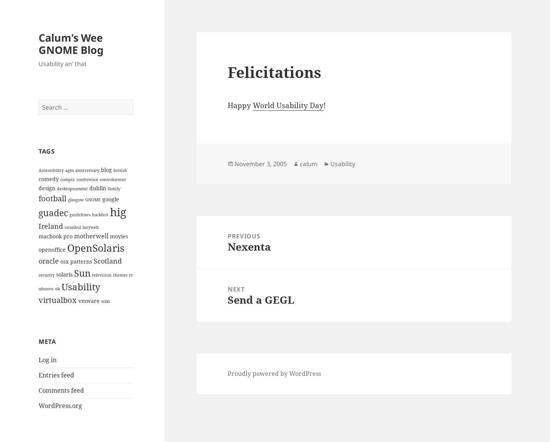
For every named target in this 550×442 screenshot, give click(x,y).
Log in (48, 360)
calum (308, 164)
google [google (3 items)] (110, 199)
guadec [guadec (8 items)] (53, 213)
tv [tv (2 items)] (131, 275)
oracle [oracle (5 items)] (49, 261)
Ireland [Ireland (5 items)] (51, 226)
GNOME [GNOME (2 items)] (93, 199)
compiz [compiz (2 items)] (67, 179)
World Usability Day (288, 105)
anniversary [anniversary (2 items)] (87, 170)
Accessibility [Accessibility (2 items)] (51, 170)
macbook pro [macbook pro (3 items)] (56, 236)
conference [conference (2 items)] (87, 179)
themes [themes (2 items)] (120, 275)
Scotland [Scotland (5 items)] (108, 261)
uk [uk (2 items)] (57, 288)
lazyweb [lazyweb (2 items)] (90, 227)
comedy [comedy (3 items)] (49, 179)
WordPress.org (60, 406)
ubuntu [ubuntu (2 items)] (46, 288)
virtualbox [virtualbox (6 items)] (58, 300)
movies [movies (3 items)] (119, 236)
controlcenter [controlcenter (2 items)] (113, 179)
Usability (342, 164)
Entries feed (56, 375)
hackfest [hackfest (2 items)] (100, 214)
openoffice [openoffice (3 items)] (52, 249)
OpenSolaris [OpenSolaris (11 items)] (96, 248)
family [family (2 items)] (114, 188)
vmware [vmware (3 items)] (89, 300)
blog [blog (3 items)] (106, 169)
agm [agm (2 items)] (69, 170)
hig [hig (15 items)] (118, 212)
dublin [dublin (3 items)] (97, 188)
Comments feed (61, 390)
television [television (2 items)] (102, 275)
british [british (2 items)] (120, 170)
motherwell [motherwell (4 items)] (91, 236)
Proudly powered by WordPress (274, 373)
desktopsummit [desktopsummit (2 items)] (72, 188)
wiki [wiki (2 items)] (105, 301)
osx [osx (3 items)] (64, 261)
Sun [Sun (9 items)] (82, 273)
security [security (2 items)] (47, 275)
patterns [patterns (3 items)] (81, 261)
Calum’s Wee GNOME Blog (71, 44)
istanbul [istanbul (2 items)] (73, 227)
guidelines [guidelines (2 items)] (80, 214)
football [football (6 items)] (52, 198)
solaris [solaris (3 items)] (64, 274)
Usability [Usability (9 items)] (80, 286)
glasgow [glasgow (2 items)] (76, 199)
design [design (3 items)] (47, 188)
